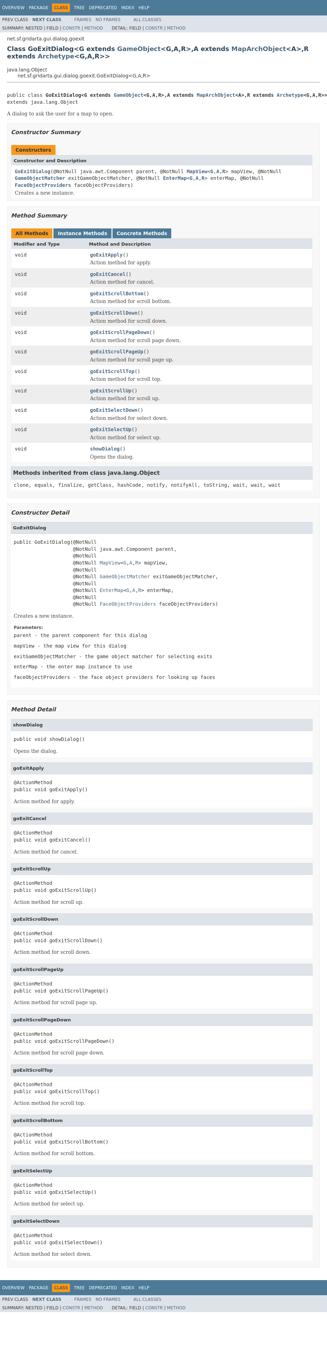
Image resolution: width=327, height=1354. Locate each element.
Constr (71, 28)
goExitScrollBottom (116, 293)
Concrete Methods (142, 233)
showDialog (105, 449)
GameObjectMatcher (40, 178)
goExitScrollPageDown (119, 332)
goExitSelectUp (111, 429)
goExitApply (106, 255)
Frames (82, 19)
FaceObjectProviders (43, 185)
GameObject (139, 48)
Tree (79, 7)
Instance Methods (82, 233)
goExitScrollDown (113, 313)
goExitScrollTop (112, 371)
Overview (13, 7)
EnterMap (174, 178)
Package (38, 7)
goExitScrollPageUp (116, 351)
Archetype (56, 56)
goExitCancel (108, 274)
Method (93, 28)
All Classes (147, 19)
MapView (197, 171)
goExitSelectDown (113, 410)
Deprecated (103, 7)
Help (144, 7)
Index (128, 7)
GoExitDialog (32, 171)
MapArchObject (258, 48)
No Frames (108, 19)
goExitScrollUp (111, 390)
